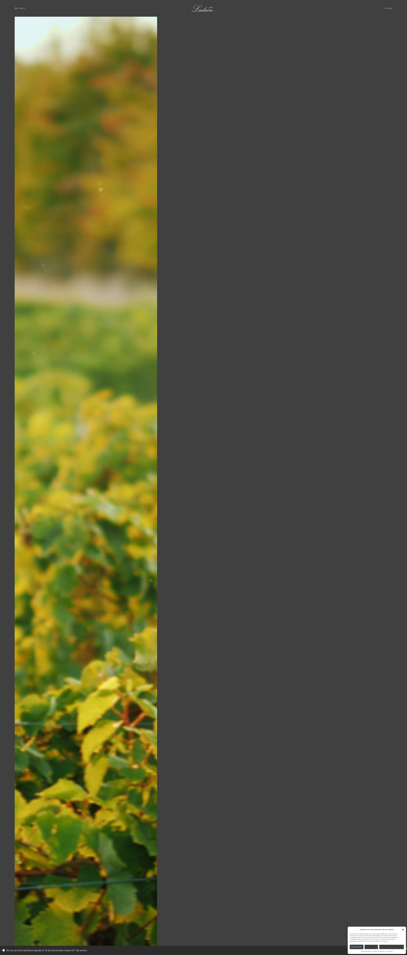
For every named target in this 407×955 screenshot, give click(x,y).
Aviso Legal (389, 951)
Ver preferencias (391, 947)
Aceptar (356, 947)
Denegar (371, 947)
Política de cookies (366, 951)
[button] (403, 930)
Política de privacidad (379, 951)
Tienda (388, 8)
